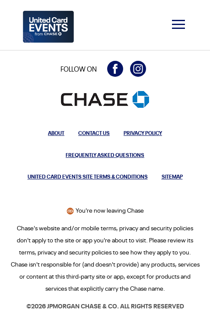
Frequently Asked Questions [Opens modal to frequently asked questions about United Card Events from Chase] (105, 154)
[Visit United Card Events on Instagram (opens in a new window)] (138, 69)
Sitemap (172, 176)
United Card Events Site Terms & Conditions (88, 176)
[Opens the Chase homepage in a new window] (105, 99)
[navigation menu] (178, 24)
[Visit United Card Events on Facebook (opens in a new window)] (115, 69)
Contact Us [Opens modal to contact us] (94, 132)
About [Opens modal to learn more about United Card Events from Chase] (56, 132)
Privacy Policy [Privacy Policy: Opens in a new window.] (143, 132)
